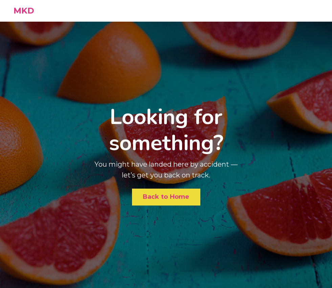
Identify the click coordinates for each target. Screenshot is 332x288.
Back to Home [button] (166, 196)
